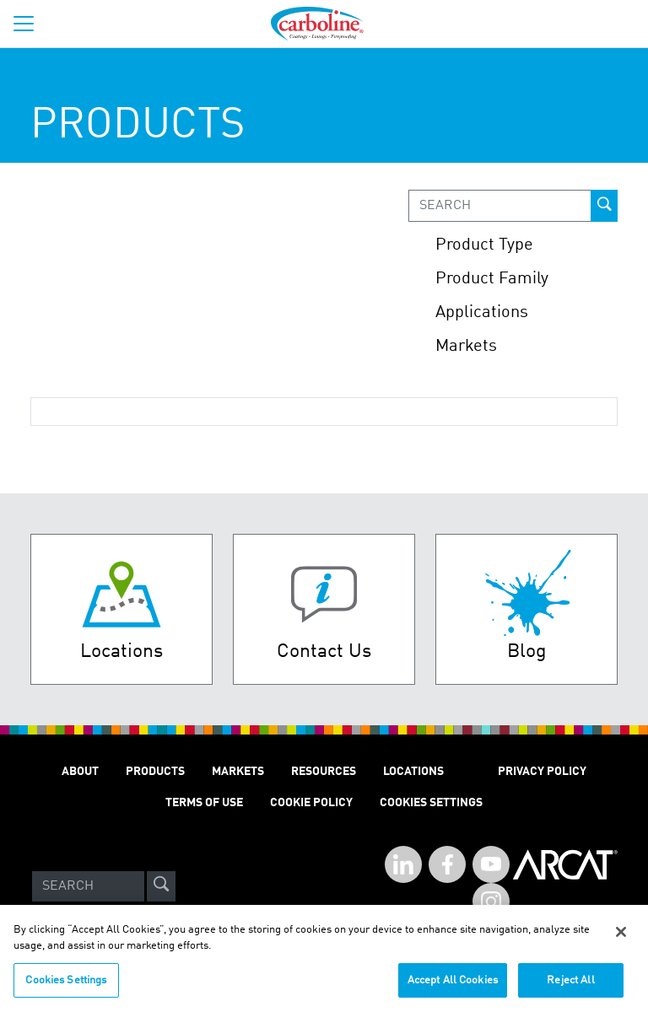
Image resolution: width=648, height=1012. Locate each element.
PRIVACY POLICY (542, 772)
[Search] (88, 886)
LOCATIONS (413, 772)
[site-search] (161, 886)
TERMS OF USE (204, 803)
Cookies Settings (65, 986)
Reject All (570, 986)
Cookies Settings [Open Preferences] (431, 803)
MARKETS (238, 772)
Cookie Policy (311, 803)
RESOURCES (323, 772)
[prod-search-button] (604, 206)
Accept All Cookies (453, 986)
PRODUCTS (155, 772)
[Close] (621, 937)
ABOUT (80, 772)
